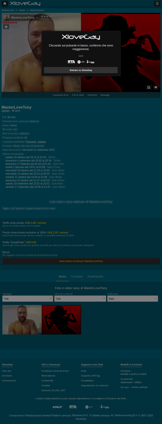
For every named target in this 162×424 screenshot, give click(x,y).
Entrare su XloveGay (81, 70)
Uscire (81, 56)
